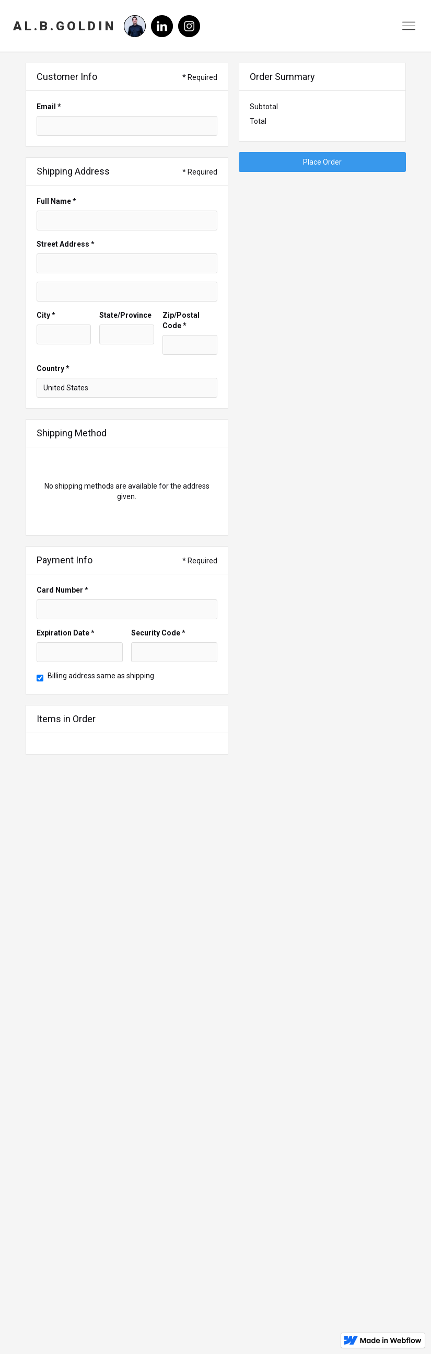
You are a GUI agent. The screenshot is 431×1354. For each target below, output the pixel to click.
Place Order (322, 162)
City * (46, 315)
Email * (49, 106)
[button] (408, 25)
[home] (64, 26)
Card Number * (62, 590)
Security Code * (158, 633)
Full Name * (56, 201)
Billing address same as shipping (101, 676)
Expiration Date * (66, 633)
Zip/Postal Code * (181, 320)
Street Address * (66, 244)
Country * (53, 368)
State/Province (125, 315)
